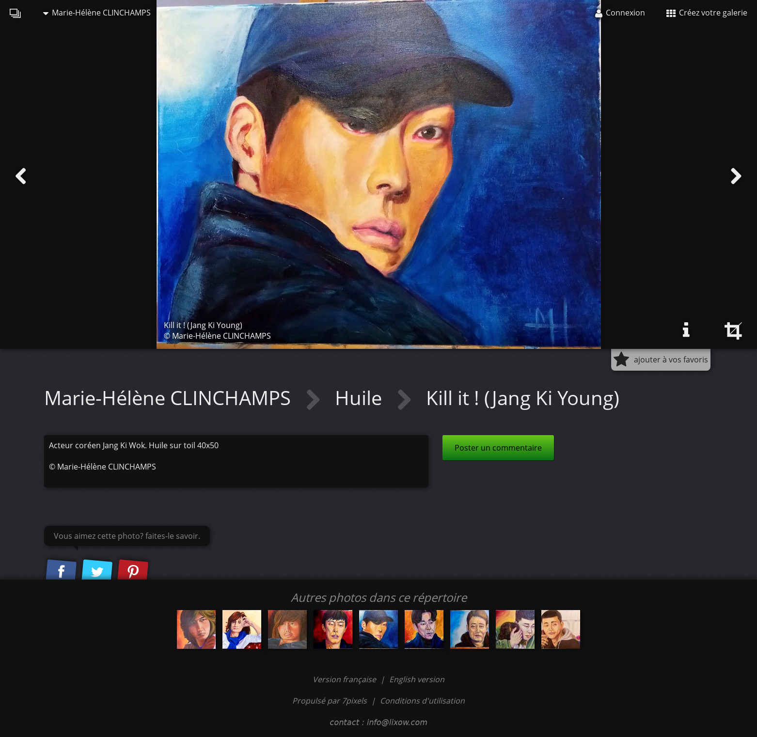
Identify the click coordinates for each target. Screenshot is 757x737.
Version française (345, 679)
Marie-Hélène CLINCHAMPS (97, 12)
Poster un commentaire (498, 447)
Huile (361, 397)
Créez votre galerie (706, 12)
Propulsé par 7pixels (329, 700)
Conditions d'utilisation (422, 700)
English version (416, 679)
